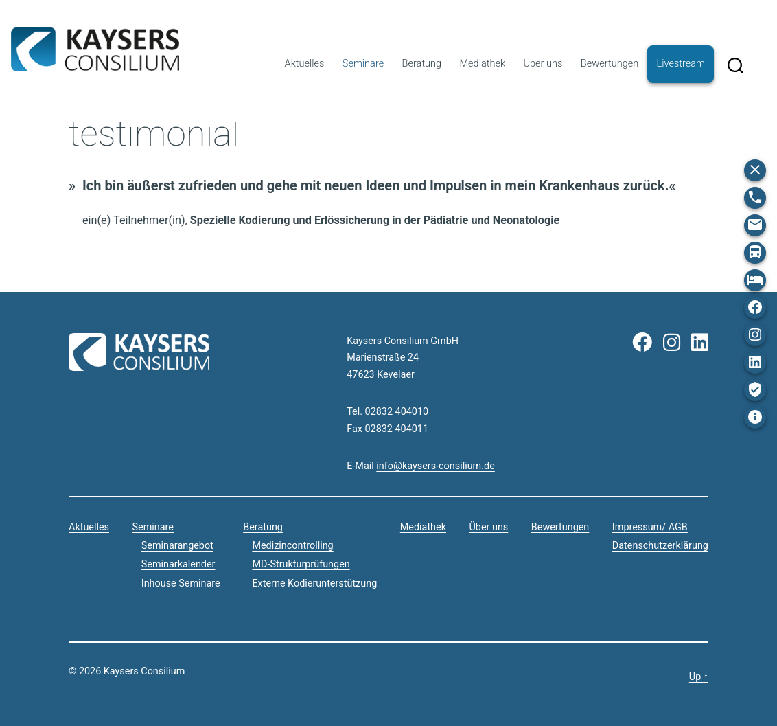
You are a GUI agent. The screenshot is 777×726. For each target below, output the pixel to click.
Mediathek (483, 63)
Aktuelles (305, 63)
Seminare (363, 63)
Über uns (542, 63)
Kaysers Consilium (95, 49)
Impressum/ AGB (650, 527)
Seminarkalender (178, 564)
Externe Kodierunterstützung (314, 583)
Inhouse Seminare (180, 583)
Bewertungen (609, 63)
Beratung (422, 63)
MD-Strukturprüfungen (300, 564)
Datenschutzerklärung (660, 546)
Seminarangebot (177, 546)
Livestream (681, 63)
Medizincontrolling (292, 546)
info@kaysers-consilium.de (435, 466)
